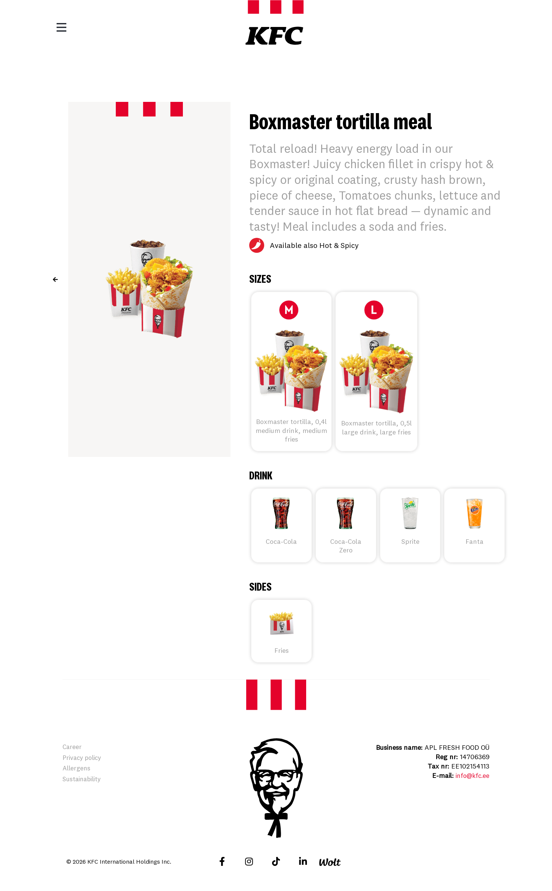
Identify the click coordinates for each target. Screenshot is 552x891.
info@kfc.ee (471, 775)
